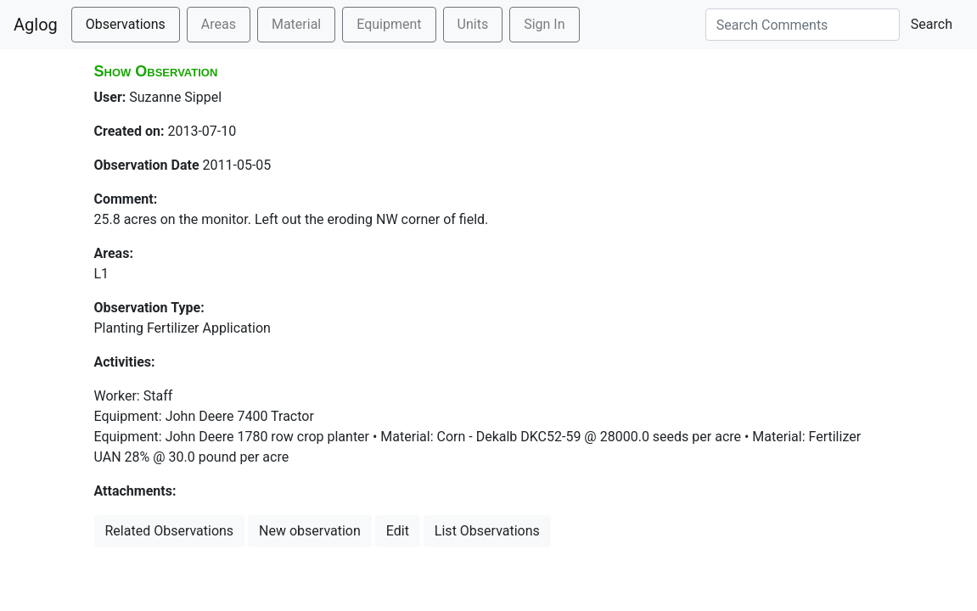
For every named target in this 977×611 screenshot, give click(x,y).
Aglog (36, 24)
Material (296, 24)
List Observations (487, 531)
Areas (218, 24)
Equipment (389, 24)
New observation (310, 531)
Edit (397, 531)
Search (931, 24)
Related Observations (169, 531)
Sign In (544, 24)
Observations (126, 24)
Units (473, 24)
